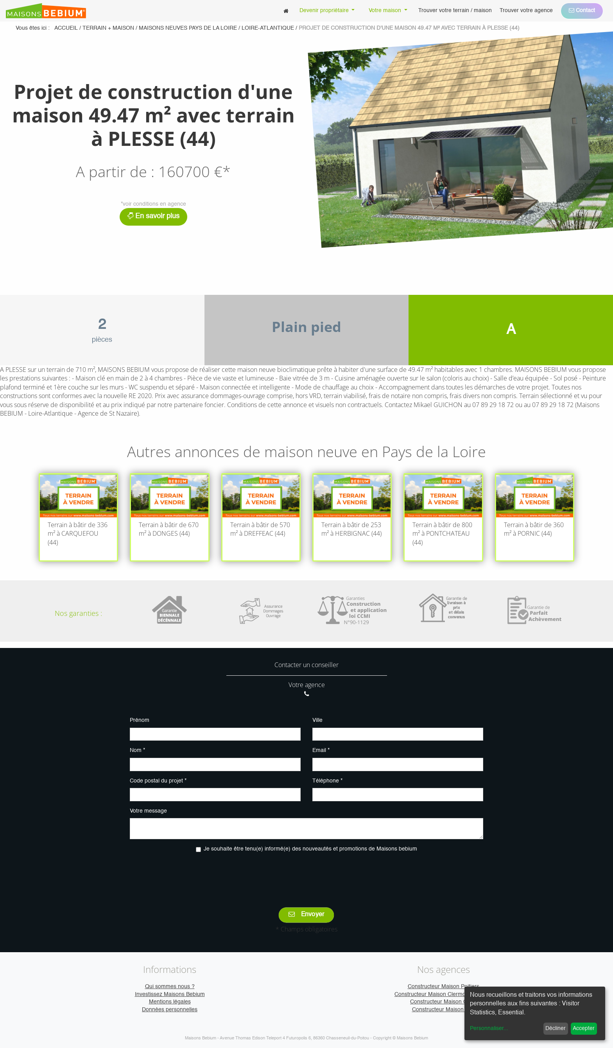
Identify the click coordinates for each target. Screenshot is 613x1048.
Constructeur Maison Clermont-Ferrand (443, 994)
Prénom (139, 720)
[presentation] (306, 874)
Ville (317, 720)
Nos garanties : (78, 613)
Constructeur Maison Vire (443, 1009)
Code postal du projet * (158, 781)
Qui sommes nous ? (170, 986)
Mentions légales (170, 1002)
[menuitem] (286, 11)
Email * (321, 750)
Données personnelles (169, 1009)
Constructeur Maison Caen (443, 1002)
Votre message (148, 811)
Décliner (555, 1028)
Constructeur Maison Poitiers (443, 986)
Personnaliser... (489, 1028)
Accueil (66, 28)
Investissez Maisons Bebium (170, 994)
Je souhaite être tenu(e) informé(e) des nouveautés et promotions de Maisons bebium (310, 849)
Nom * (137, 750)
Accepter (584, 1028)
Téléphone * (327, 781)
